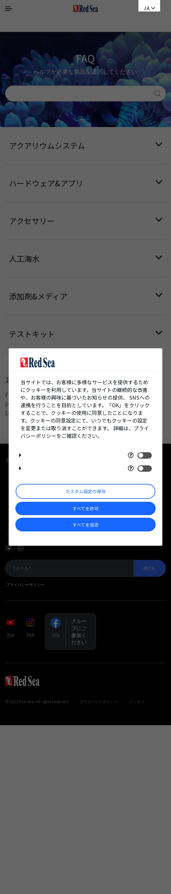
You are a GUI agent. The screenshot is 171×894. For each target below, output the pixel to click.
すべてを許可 (86, 508)
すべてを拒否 (86, 525)
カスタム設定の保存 (86, 491)
